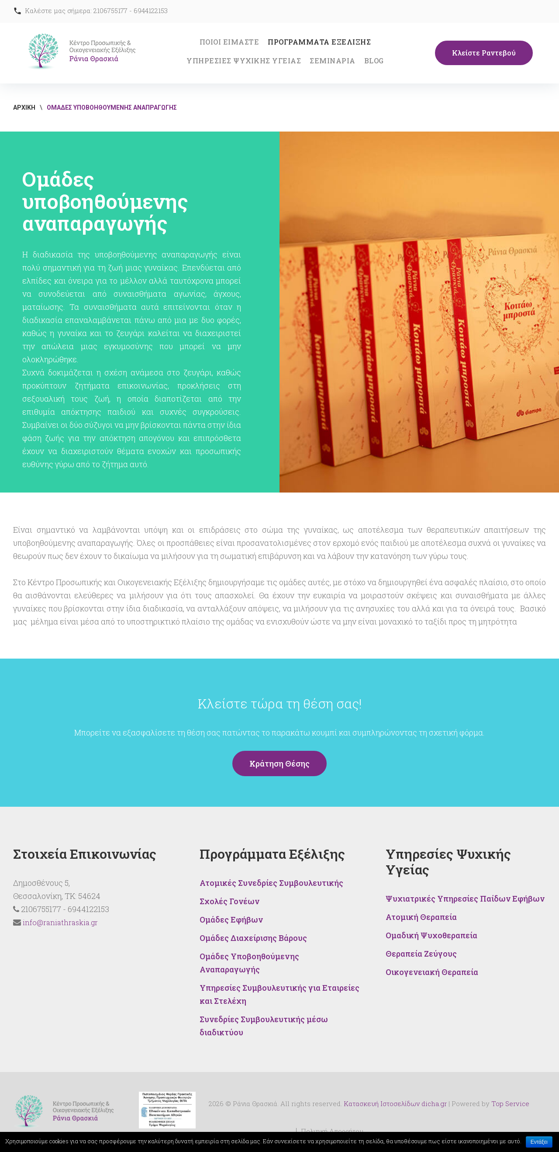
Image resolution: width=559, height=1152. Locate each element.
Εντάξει (539, 1142)
